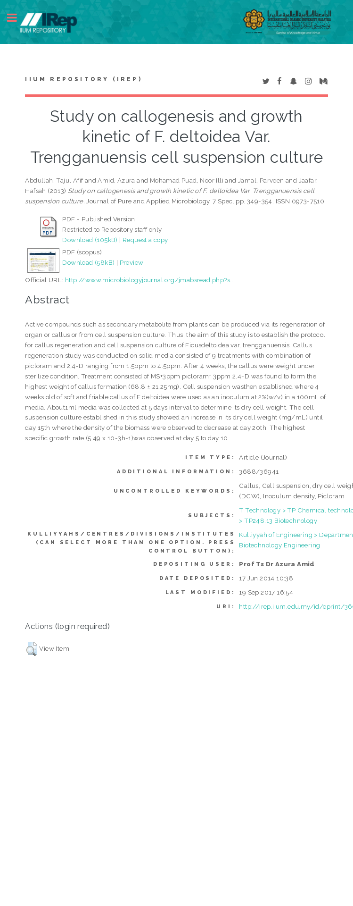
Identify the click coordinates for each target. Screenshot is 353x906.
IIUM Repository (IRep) (83, 79)
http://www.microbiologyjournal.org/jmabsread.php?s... (150, 280)
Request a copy (145, 239)
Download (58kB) (88, 262)
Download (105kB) (89, 239)
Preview (132, 262)
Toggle (17, 17)
